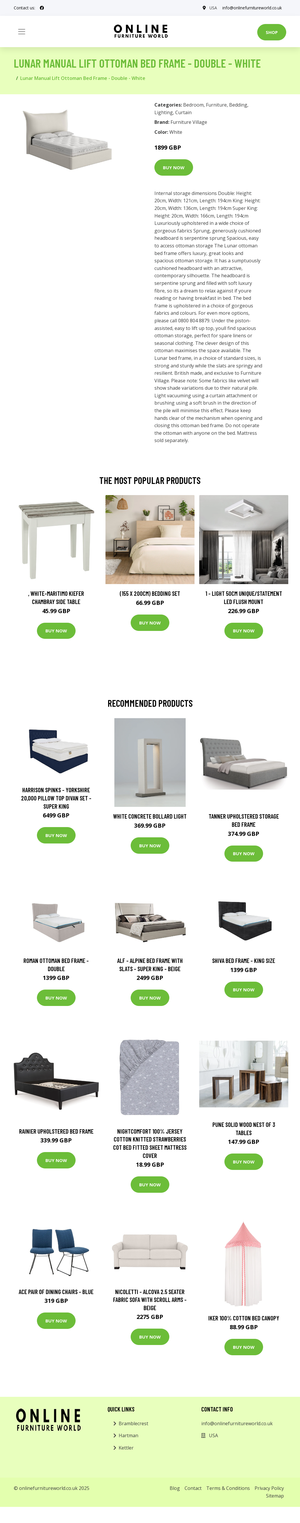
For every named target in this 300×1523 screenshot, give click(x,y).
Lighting (163, 112)
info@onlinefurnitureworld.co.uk (251, 8)
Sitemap (275, 1496)
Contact (193, 1488)
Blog (175, 1488)
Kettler (126, 1448)
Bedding (238, 105)
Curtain (183, 112)
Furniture (216, 105)
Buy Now (174, 167)
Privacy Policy (269, 1488)
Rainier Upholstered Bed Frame (56, 1131)
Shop (272, 32)
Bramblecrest (133, 1423)
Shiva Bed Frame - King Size (243, 960)
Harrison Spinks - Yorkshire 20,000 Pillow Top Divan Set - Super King (56, 798)
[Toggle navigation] (22, 31)
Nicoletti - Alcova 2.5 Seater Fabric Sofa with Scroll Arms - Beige (150, 1299)
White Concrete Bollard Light (150, 816)
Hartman (128, 1435)
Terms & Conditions (228, 1488)
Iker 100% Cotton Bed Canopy (243, 1318)
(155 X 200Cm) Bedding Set (150, 593)
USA (212, 8)
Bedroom (193, 105)
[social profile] (42, 7)
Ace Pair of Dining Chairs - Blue (56, 1291)
